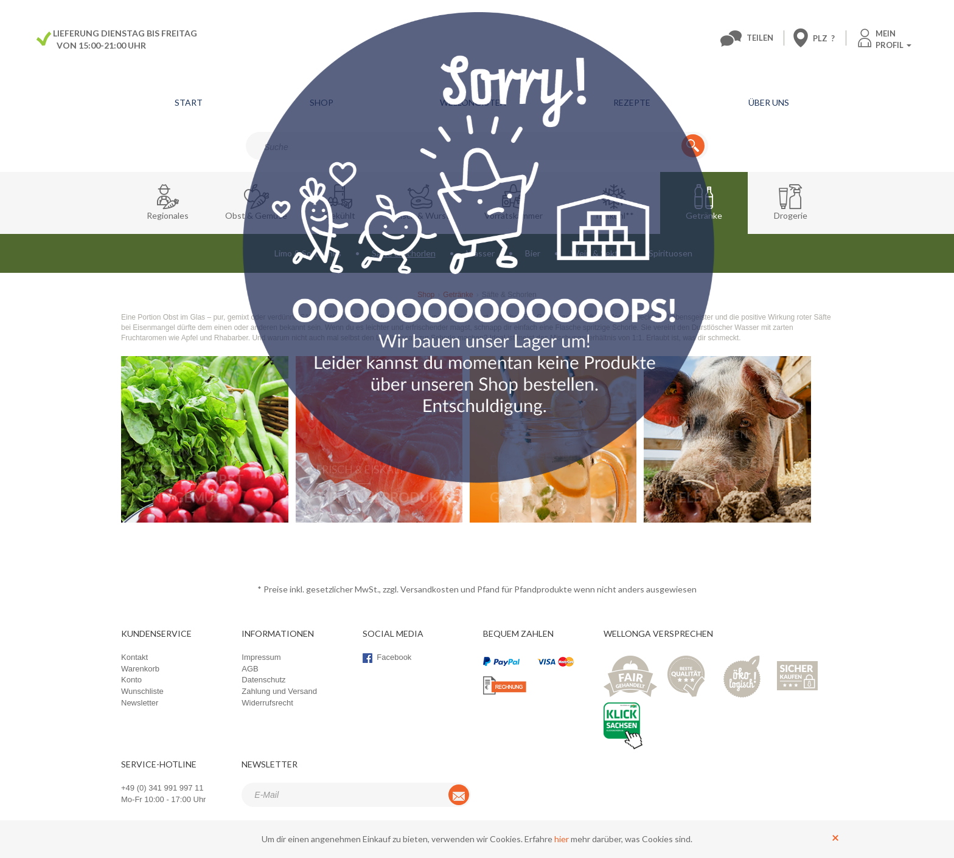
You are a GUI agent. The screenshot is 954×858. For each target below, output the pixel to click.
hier (561, 839)
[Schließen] (835, 837)
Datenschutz (263, 679)
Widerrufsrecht (267, 702)
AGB (250, 668)
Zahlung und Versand (279, 691)
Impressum (261, 657)
